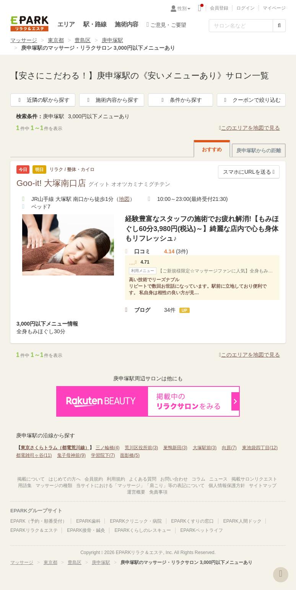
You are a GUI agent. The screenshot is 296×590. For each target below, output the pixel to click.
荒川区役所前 (141, 447)
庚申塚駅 (112, 40)
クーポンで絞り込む (251, 100)
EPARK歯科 (88, 521)
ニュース (218, 479)
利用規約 (116, 479)
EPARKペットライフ (202, 530)
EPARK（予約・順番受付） (38, 521)
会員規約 (94, 479)
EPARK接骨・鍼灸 (86, 530)
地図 (124, 199)
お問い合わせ (174, 479)
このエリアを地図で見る (249, 128)
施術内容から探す (111, 100)
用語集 (25, 485)
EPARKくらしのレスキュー (142, 530)
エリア (66, 24)
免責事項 (158, 492)
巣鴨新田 (175, 447)
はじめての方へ (65, 479)
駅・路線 (95, 24)
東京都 (56, 40)
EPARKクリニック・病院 (136, 521)
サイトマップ (262, 485)
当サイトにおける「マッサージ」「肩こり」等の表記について (140, 485)
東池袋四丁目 (260, 447)
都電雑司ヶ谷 (34, 455)
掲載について (31, 479)
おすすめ (212, 149)
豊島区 (83, 40)
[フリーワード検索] (241, 25)
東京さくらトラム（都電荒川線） (55, 447)
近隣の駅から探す (43, 100)
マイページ (274, 8)
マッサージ (23, 40)
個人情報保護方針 (226, 485)
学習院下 (103, 455)
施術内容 (126, 24)
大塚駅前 (205, 447)
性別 (183, 8)
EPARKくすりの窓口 (192, 521)
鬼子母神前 (71, 455)
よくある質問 (142, 479)
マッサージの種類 (54, 485)
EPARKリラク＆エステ (29, 23)
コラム (198, 479)
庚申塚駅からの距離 (258, 150)
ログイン (245, 8)
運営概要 (136, 492)
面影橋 (130, 455)
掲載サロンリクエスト (254, 479)
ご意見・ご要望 (166, 24)
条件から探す (180, 100)
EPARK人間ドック (242, 521)
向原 (229, 447)
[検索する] (279, 26)
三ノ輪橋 (108, 447)
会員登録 (219, 8)
